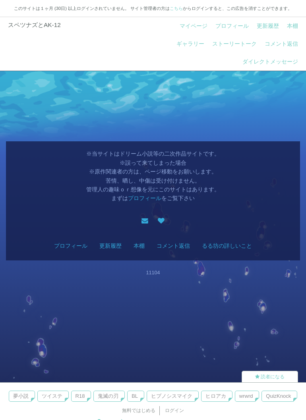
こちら (176, 8)
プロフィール (232, 26)
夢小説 (21, 396)
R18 (80, 396)
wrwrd (246, 396)
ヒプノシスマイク (171, 396)
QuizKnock (278, 396)
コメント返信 (281, 43)
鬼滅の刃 (108, 396)
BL (135, 396)
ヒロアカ (215, 396)
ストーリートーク (234, 43)
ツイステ (52, 396)
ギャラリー (190, 43)
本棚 (292, 26)
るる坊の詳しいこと (227, 246)
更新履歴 (268, 26)
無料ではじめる (138, 410)
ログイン (174, 410)
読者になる (270, 377)
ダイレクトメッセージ (270, 61)
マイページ (193, 26)
